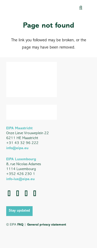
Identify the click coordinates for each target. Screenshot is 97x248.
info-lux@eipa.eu (20, 179)
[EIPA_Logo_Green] (28, 7)
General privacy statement (46, 224)
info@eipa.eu (17, 148)
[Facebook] (9, 193)
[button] (80, 7)
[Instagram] (35, 193)
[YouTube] (26, 193)
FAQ (20, 224)
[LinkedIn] (18, 193)
